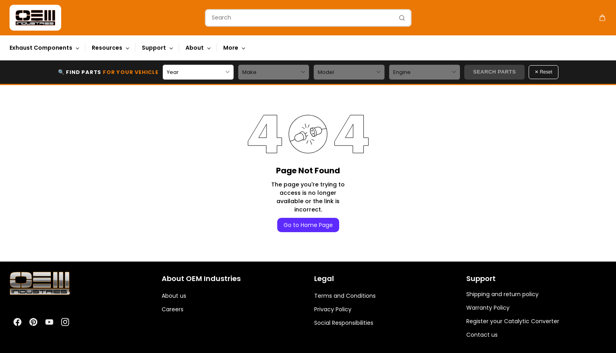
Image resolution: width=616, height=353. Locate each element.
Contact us (482, 335)
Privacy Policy (332, 309)
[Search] (299, 18)
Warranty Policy (488, 308)
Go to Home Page (308, 225)
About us (174, 296)
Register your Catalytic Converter (512, 321)
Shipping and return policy (502, 294)
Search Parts (494, 72)
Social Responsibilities (343, 323)
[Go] (400, 18)
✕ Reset (543, 72)
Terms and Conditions (345, 296)
